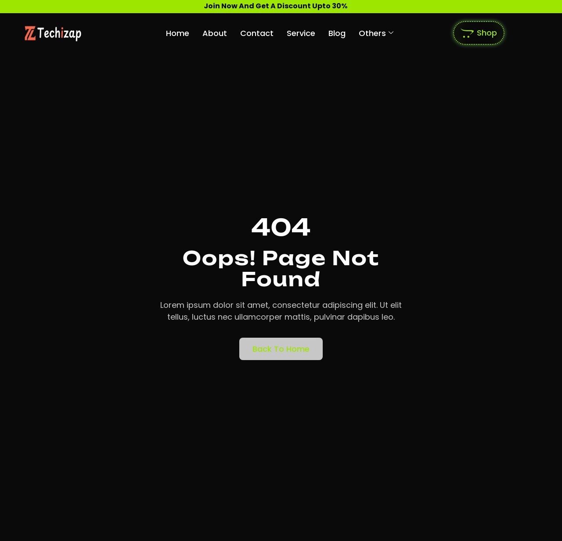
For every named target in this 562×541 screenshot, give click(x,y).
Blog (337, 33)
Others (376, 33)
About (214, 33)
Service (301, 33)
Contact (257, 33)
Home (177, 33)
